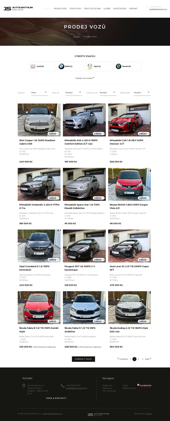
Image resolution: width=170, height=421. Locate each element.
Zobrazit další (83, 359)
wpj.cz (149, 414)
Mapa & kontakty (56, 398)
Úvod (76, 36)
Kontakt (133, 9)
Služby (107, 9)
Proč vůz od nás (92, 9)
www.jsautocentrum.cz (52, 414)
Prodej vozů (60, 9)
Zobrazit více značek (84, 78)
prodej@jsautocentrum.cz (158, 9)
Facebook (144, 385)
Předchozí (122, 359)
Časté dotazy (119, 9)
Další (148, 359)
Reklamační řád (129, 388)
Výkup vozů (75, 9)
